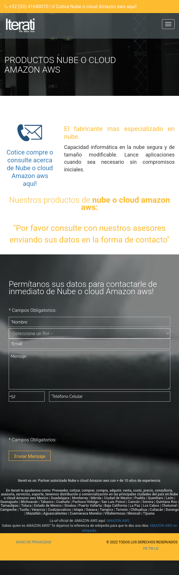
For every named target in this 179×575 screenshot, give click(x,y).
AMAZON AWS (118, 521)
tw (151, 549)
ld (156, 549)
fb (145, 549)
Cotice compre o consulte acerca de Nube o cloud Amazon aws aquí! (29, 168)
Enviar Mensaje (29, 456)
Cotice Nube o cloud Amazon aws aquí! (96, 6)
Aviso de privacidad (33, 542)
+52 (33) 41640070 (29, 6)
